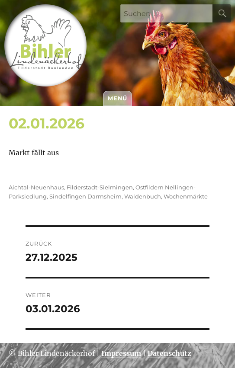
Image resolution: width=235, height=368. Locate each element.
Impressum (121, 353)
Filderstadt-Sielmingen (100, 187)
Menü (117, 98)
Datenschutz (169, 353)
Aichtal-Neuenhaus (36, 187)
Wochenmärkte (186, 196)
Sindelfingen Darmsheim (85, 196)
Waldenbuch (142, 196)
